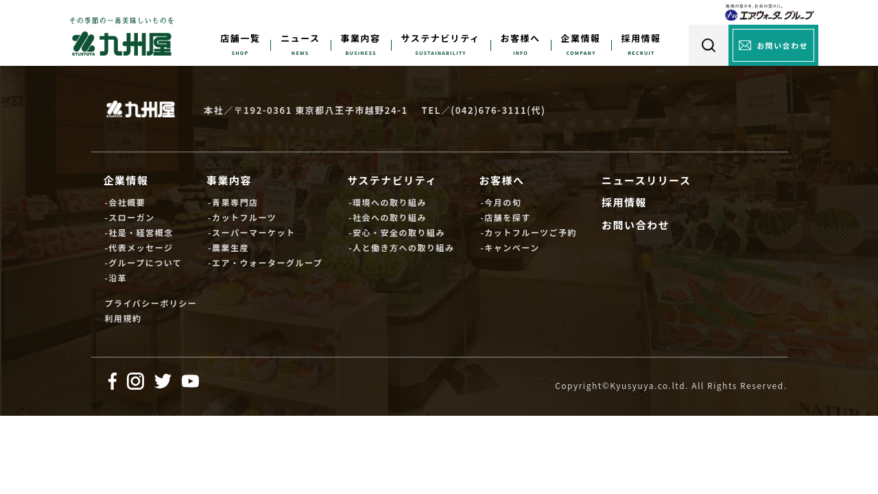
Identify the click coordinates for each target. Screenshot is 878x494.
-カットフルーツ (242, 217)
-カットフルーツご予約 (528, 232)
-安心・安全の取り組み (396, 232)
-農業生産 (228, 247)
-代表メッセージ (138, 247)
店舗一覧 (240, 38)
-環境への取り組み (387, 202)
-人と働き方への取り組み (401, 247)
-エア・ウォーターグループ (265, 262)
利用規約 (122, 318)
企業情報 (581, 38)
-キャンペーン (509, 247)
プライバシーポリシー (150, 303)
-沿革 (115, 277)
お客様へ (521, 38)
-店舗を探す (505, 217)
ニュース (300, 38)
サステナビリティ (440, 38)
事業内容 (361, 38)
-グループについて (143, 262)
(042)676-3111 (489, 110)
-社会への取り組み (387, 217)
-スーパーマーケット (251, 232)
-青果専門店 (233, 202)
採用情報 (641, 38)
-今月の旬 (500, 202)
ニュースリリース (646, 180)
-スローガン (129, 217)
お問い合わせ (635, 224)
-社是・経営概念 (138, 232)
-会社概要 (124, 202)
